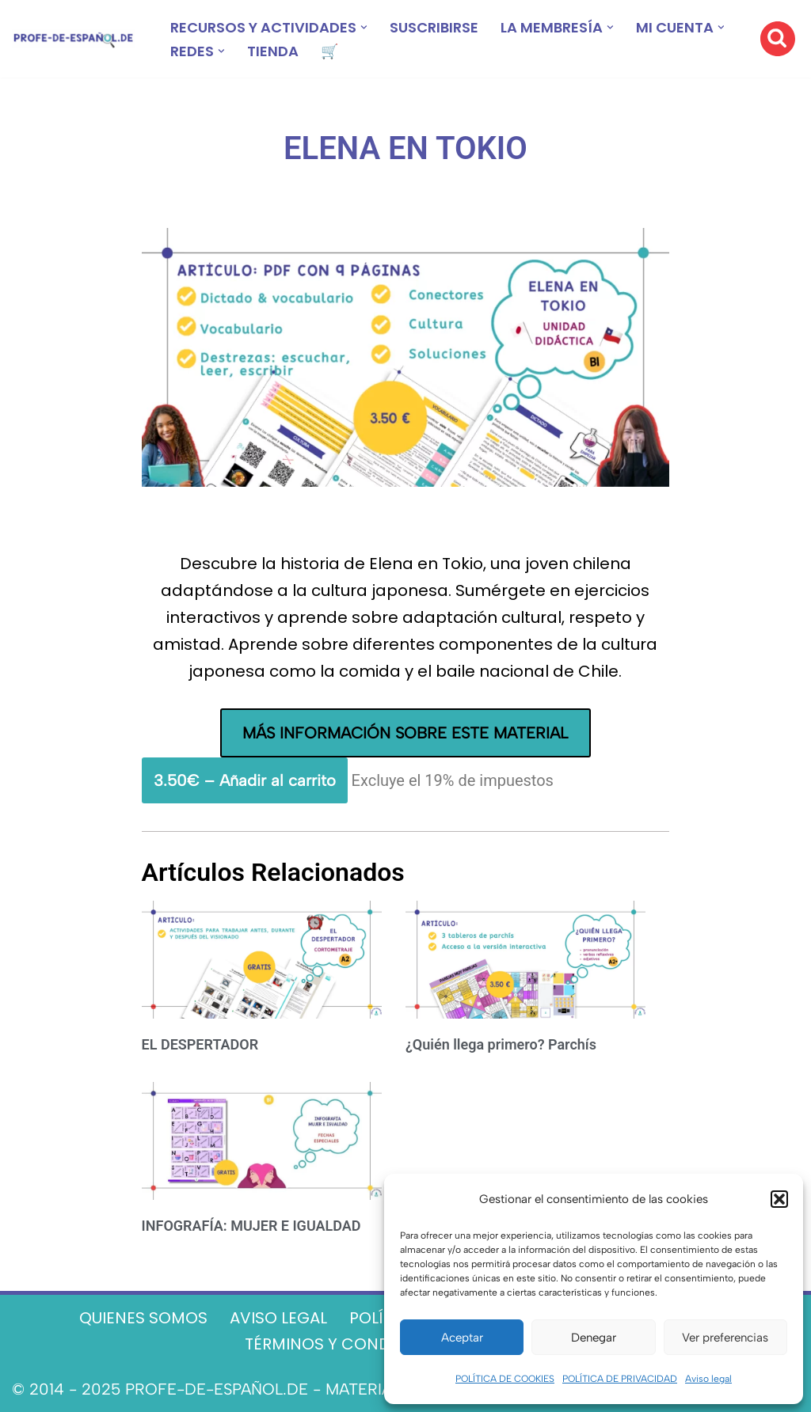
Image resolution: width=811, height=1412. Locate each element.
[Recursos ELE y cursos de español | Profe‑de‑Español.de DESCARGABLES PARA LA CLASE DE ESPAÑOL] (73, 39)
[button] (779, 1199)
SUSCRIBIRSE (434, 27)
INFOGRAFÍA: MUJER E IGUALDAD (251, 1225)
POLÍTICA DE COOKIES (504, 1378)
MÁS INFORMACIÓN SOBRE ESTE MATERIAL (405, 732)
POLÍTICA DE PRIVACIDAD (619, 1378)
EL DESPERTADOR (200, 1044)
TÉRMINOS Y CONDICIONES (349, 1344)
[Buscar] (777, 38)
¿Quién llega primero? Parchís (501, 1044)
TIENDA (273, 51)
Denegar (593, 1337)
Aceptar (462, 1337)
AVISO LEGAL (278, 1318)
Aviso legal (708, 1378)
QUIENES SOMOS (143, 1318)
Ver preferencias (725, 1337)
